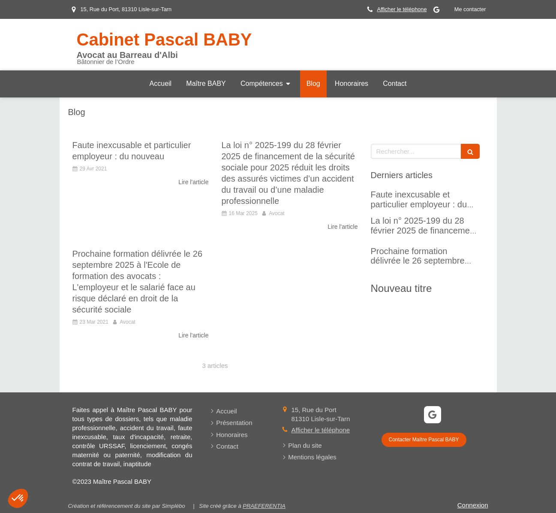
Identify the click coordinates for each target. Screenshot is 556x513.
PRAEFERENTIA (264, 506)
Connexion (472, 505)
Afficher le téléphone (402, 9)
